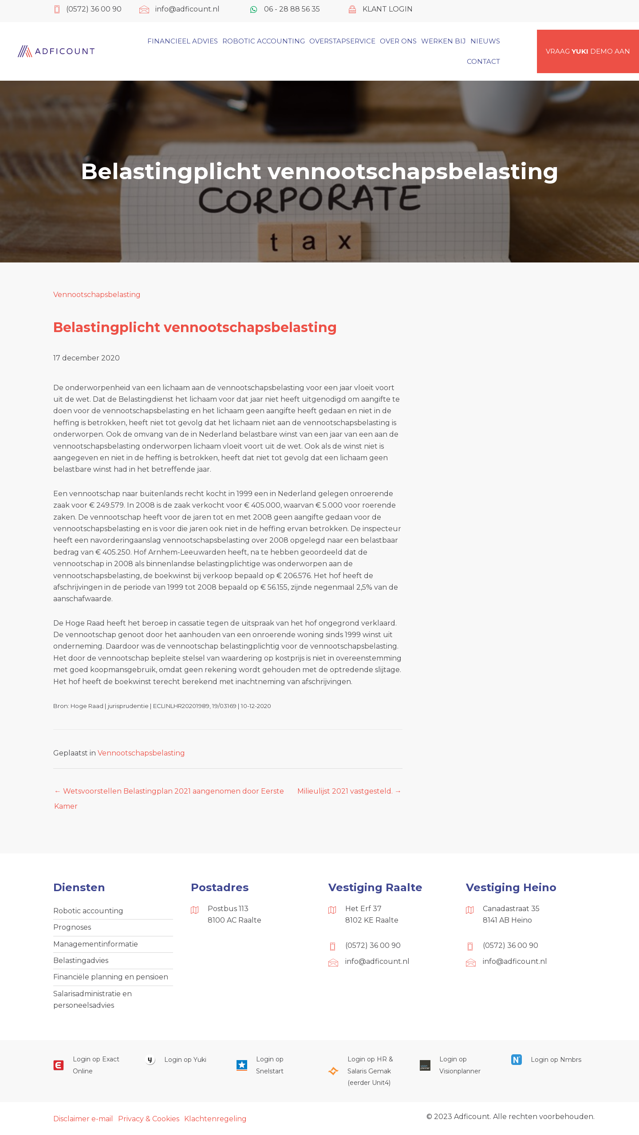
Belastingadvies (80, 960)
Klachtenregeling (215, 1119)
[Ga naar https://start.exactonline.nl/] (90, 1065)
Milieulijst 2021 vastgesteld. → (349, 791)
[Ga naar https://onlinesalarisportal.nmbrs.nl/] (548, 1059)
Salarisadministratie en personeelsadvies (92, 1000)
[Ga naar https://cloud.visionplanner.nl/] (456, 1065)
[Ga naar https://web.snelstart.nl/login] (273, 1065)
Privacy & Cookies (148, 1119)
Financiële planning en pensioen (110, 977)
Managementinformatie (95, 944)
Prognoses (72, 927)
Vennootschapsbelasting (97, 294)
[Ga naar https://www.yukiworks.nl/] (181, 1059)
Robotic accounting (88, 911)
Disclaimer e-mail (83, 1119)
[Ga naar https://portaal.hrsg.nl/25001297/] (365, 1070)
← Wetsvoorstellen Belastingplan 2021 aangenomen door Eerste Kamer (169, 793)
